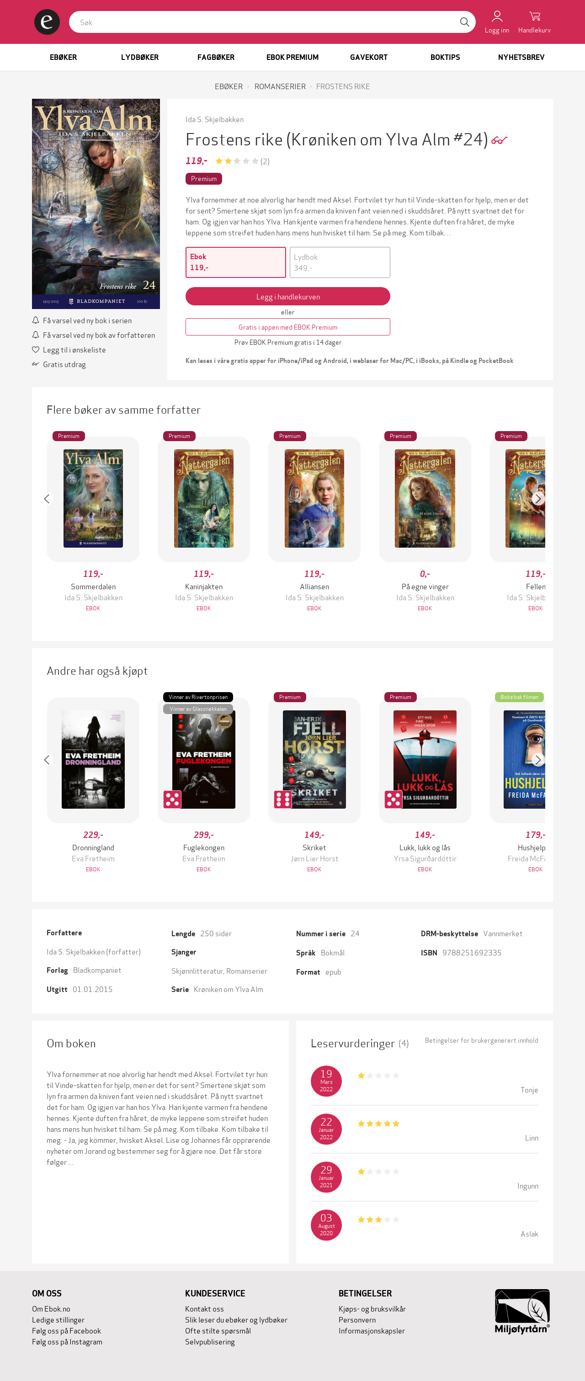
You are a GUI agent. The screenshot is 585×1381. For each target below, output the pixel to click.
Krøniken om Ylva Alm (228, 988)
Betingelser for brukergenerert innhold (481, 1040)
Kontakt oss (204, 1308)
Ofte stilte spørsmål (218, 1330)
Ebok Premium (292, 57)
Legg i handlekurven (288, 296)
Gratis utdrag (59, 363)
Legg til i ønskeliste (69, 349)
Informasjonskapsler (372, 1330)
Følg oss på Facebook (66, 1330)
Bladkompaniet (97, 969)
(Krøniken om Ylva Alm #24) (388, 138)
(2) (265, 160)
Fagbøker (215, 57)
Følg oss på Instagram (67, 1341)
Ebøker (63, 57)
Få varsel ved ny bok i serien (82, 320)
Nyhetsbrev (521, 57)
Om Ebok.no (51, 1308)
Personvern (357, 1319)
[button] (51, 525)
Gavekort (369, 57)
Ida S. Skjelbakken (215, 118)
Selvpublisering (210, 1341)
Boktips (445, 57)
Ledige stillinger (58, 1319)
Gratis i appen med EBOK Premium (288, 326)
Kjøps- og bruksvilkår (372, 1308)
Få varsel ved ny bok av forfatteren (93, 334)
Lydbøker (140, 57)
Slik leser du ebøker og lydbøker (236, 1319)
